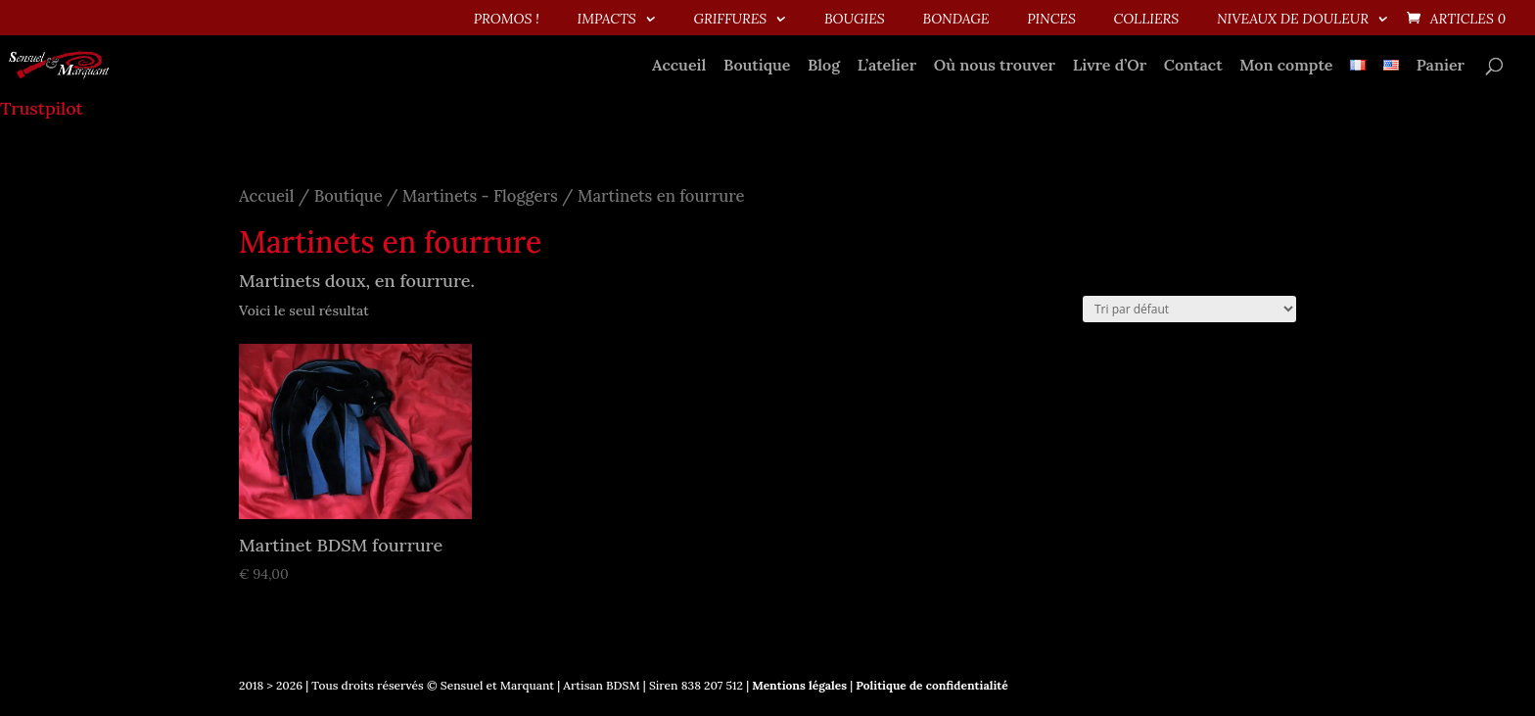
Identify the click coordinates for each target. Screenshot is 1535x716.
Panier (1441, 66)
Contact (1193, 66)
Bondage (955, 19)
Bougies (854, 19)
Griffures (730, 19)
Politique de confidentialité (931, 685)
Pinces (1051, 19)
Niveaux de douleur (1293, 19)
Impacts (607, 19)
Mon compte (1285, 66)
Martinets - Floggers (480, 196)
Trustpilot (41, 108)
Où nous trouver (994, 66)
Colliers (1147, 19)
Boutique (756, 66)
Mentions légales (798, 685)
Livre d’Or (1109, 66)
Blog (824, 66)
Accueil (679, 66)
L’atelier (887, 66)
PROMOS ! (506, 19)
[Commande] (1189, 309)
